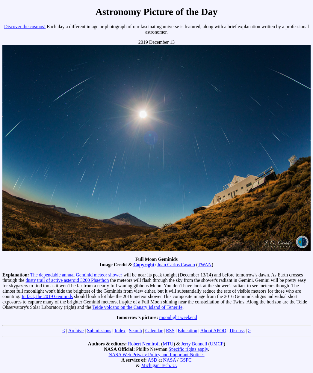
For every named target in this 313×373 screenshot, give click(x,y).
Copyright (143, 264)
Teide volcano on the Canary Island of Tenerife (137, 307)
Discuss (237, 330)
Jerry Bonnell (194, 343)
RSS (170, 330)
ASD (152, 360)
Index (120, 330)
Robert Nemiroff (144, 343)
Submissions (99, 330)
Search (135, 330)
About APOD (213, 330)
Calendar (154, 330)
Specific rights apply (188, 349)
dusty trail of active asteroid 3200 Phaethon (67, 280)
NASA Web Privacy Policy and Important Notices (156, 354)
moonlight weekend (178, 317)
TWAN (204, 264)
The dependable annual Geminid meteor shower (76, 274)
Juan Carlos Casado (176, 264)
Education (187, 330)
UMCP (216, 343)
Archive (76, 330)
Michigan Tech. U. (159, 365)
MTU (168, 343)
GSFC (186, 360)
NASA (169, 360)
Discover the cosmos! (25, 26)
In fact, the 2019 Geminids (47, 296)
